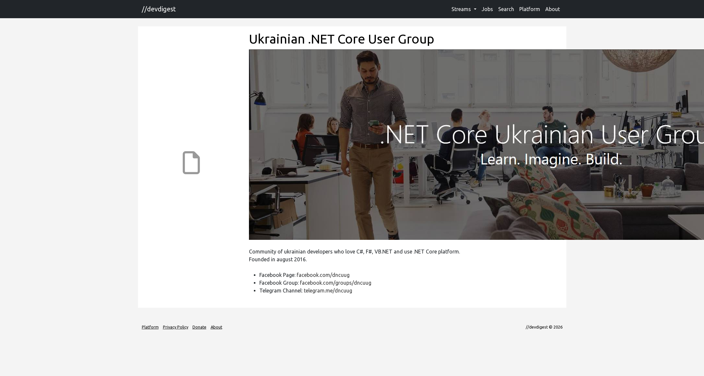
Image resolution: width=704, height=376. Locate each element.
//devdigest (159, 9)
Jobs (487, 9)
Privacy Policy (175, 327)
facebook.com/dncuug (323, 275)
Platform (529, 9)
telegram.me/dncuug (328, 290)
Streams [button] (461, 9)
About (552, 9)
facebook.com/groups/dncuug (335, 283)
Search (506, 9)
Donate (199, 327)
